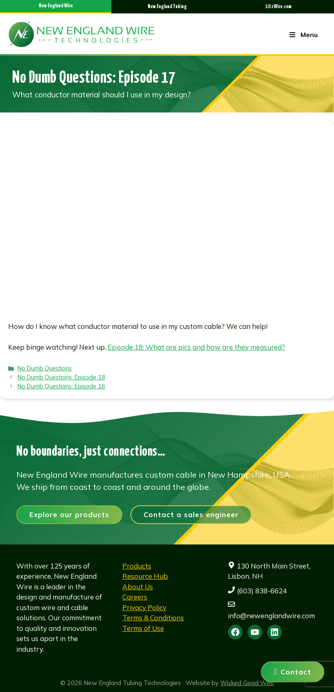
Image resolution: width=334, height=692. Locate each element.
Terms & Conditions (153, 617)
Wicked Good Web (247, 683)
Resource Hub (145, 576)
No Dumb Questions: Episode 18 (61, 377)
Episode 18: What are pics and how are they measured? (196, 347)
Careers (134, 597)
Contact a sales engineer (191, 514)
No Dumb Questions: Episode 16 (61, 386)
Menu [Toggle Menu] (303, 35)
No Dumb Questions (45, 368)
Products (136, 566)
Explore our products (69, 514)
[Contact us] (292, 671)
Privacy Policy (144, 607)
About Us (137, 586)
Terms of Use (143, 628)
